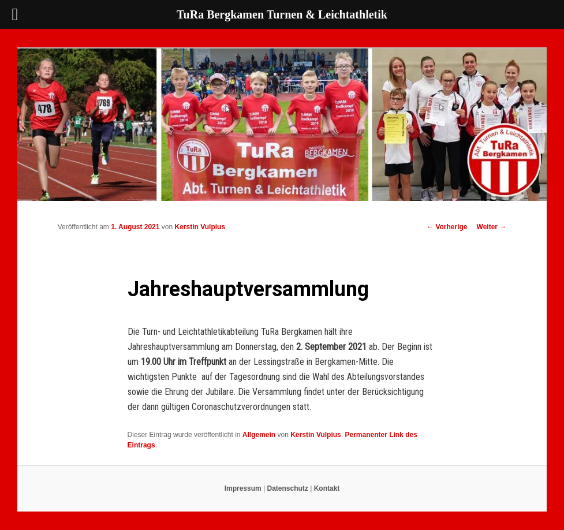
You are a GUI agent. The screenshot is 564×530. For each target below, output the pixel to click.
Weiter (492, 227)
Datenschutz (287, 488)
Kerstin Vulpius (199, 227)
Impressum (243, 488)
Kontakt (327, 488)
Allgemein (258, 435)
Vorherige (447, 227)
